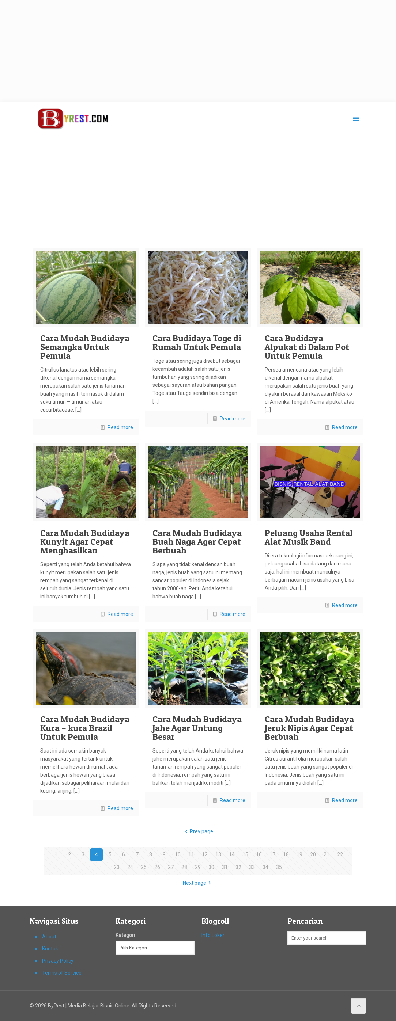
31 (225, 867)
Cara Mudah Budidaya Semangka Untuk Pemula (84, 347)
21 (326, 854)
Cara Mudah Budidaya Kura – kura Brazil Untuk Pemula (84, 728)
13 (218, 854)
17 (272, 854)
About (49, 937)
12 (205, 854)
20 (313, 854)
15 (245, 854)
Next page (198, 883)
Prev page (198, 831)
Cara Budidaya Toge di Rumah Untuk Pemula (196, 342)
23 (117, 867)
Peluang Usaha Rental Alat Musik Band (308, 537)
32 (238, 867)
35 (279, 867)
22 (340, 854)
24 (130, 867)
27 (171, 867)
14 (232, 854)
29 (198, 867)
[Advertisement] (198, 51)
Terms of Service (62, 973)
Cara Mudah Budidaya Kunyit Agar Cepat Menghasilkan (84, 541)
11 (191, 854)
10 (178, 854)
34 (265, 867)
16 (259, 854)
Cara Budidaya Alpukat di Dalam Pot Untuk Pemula (307, 347)
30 (211, 867)
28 (184, 867)
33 (252, 867)
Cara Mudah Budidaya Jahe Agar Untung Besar (197, 728)
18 (286, 854)
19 (299, 854)
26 (157, 867)
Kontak (50, 949)
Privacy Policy (57, 961)
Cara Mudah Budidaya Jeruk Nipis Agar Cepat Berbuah (309, 728)
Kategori (125, 935)
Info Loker (213, 935)
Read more (120, 427)
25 (144, 867)
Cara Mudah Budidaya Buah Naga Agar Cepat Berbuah (197, 541)
